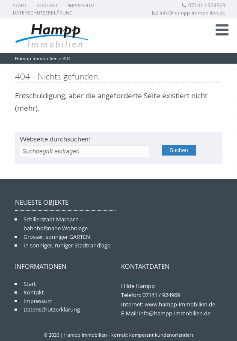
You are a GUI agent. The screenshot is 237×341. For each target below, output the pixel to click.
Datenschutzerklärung (43, 12)
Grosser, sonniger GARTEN (57, 237)
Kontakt (47, 5)
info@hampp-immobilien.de (188, 12)
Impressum (81, 5)
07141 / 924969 (203, 5)
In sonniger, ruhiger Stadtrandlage (67, 245)
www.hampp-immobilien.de (180, 304)
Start (20, 5)
